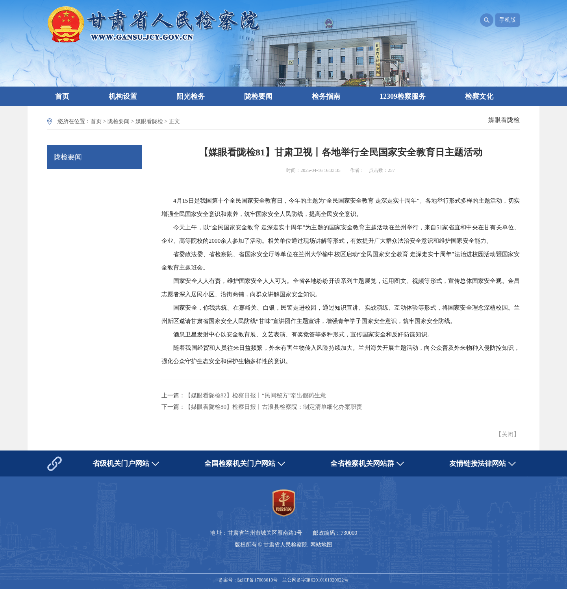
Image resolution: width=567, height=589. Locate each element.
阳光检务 (190, 96)
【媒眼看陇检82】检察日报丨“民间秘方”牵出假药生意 (255, 395)
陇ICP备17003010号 (257, 580)
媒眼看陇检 (149, 121)
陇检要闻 (258, 96)
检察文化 (479, 96)
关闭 (507, 434)
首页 (62, 96)
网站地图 (321, 545)
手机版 (507, 20)
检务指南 (326, 96)
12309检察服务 (403, 96)
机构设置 (123, 96)
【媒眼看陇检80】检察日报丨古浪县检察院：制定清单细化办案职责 (273, 407)
